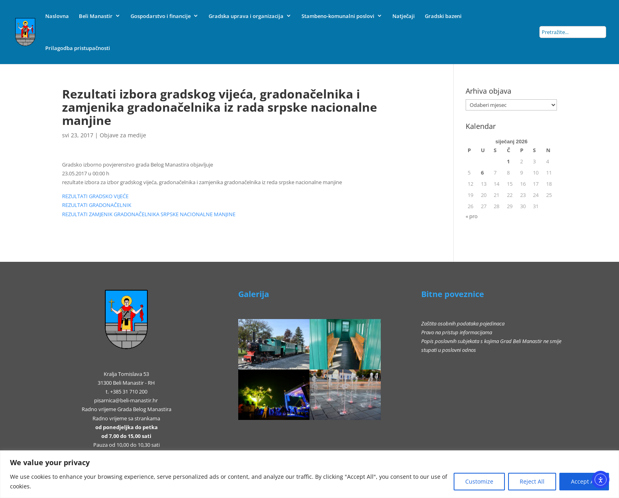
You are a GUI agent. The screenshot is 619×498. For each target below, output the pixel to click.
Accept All (584, 481)
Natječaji (403, 16)
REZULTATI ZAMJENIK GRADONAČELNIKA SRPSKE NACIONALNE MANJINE (148, 214)
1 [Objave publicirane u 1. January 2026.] (508, 161)
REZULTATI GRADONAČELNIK (96, 205)
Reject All (532, 481)
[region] (309, 474)
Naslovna (57, 16)
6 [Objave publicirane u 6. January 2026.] (482, 172)
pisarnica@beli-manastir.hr (126, 400)
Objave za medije (123, 135)
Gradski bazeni (443, 16)
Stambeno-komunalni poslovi (337, 16)
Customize (479, 481)
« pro (472, 216)
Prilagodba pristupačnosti (77, 48)
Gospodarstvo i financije (161, 16)
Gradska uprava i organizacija (246, 16)
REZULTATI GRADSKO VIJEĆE (95, 196)
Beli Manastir (96, 16)
